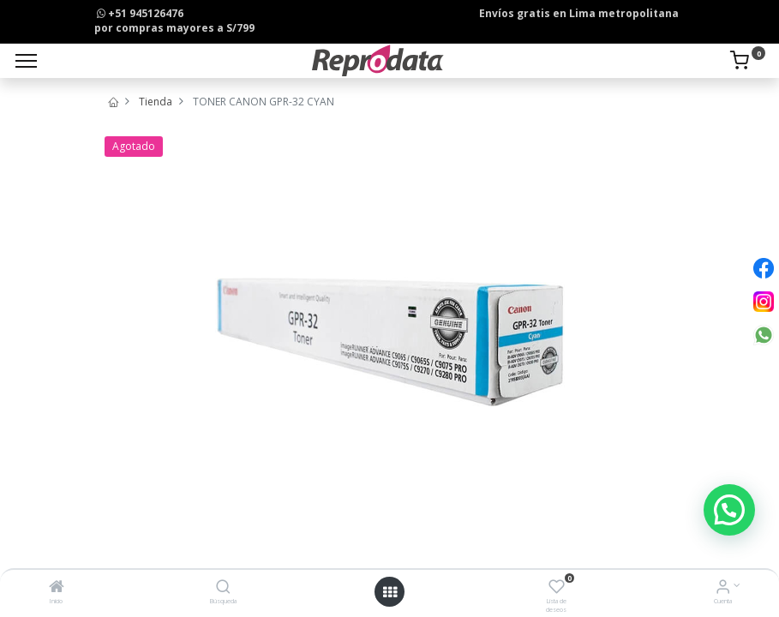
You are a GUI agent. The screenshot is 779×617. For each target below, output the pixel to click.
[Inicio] (56, 588)
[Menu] (26, 60)
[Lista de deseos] (556, 588)
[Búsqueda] (223, 588)
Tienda (155, 101)
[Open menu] (390, 592)
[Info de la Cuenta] (723, 588)
